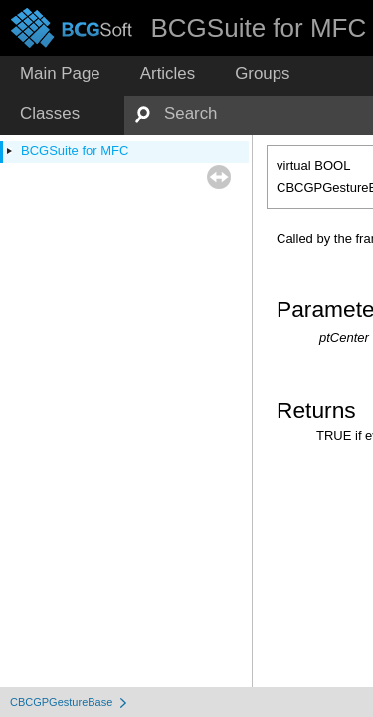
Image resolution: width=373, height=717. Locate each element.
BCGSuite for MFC (74, 150)
